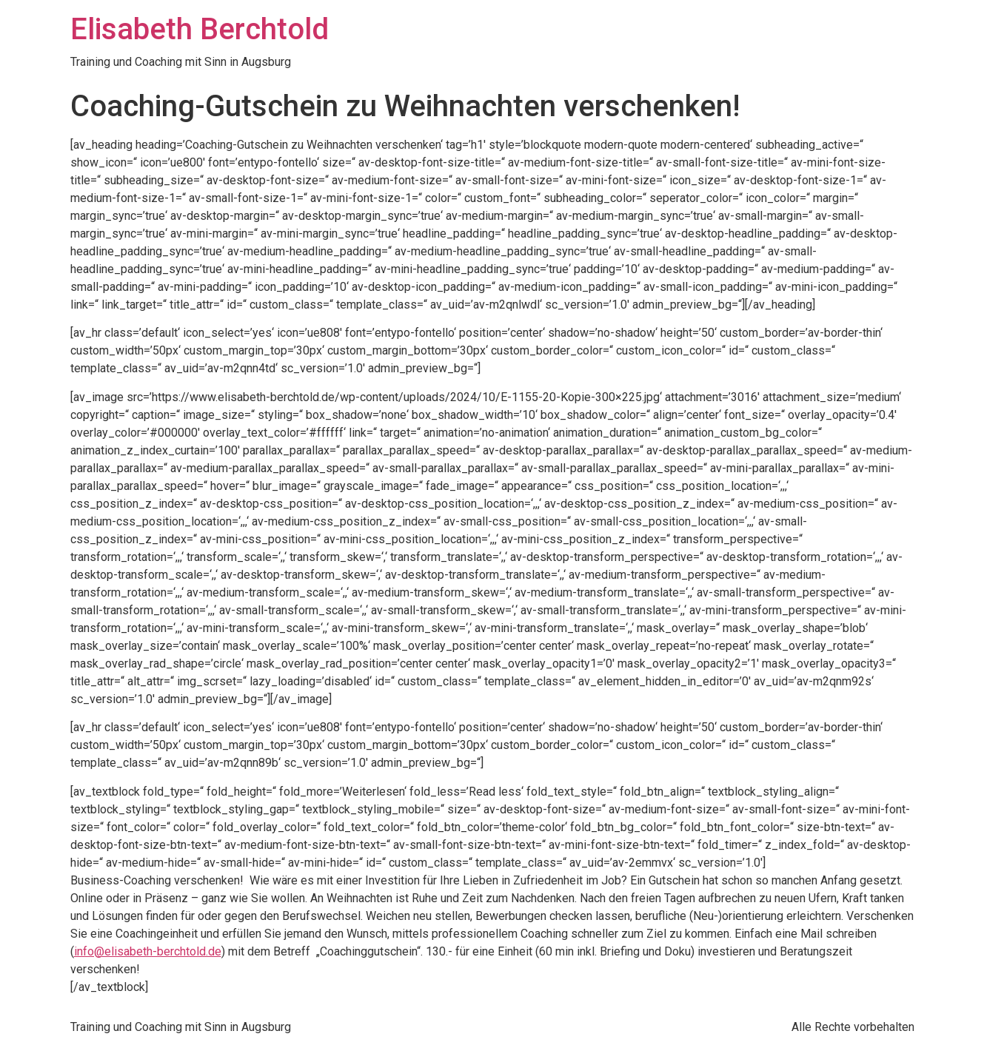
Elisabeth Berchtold (199, 29)
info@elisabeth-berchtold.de (147, 951)
